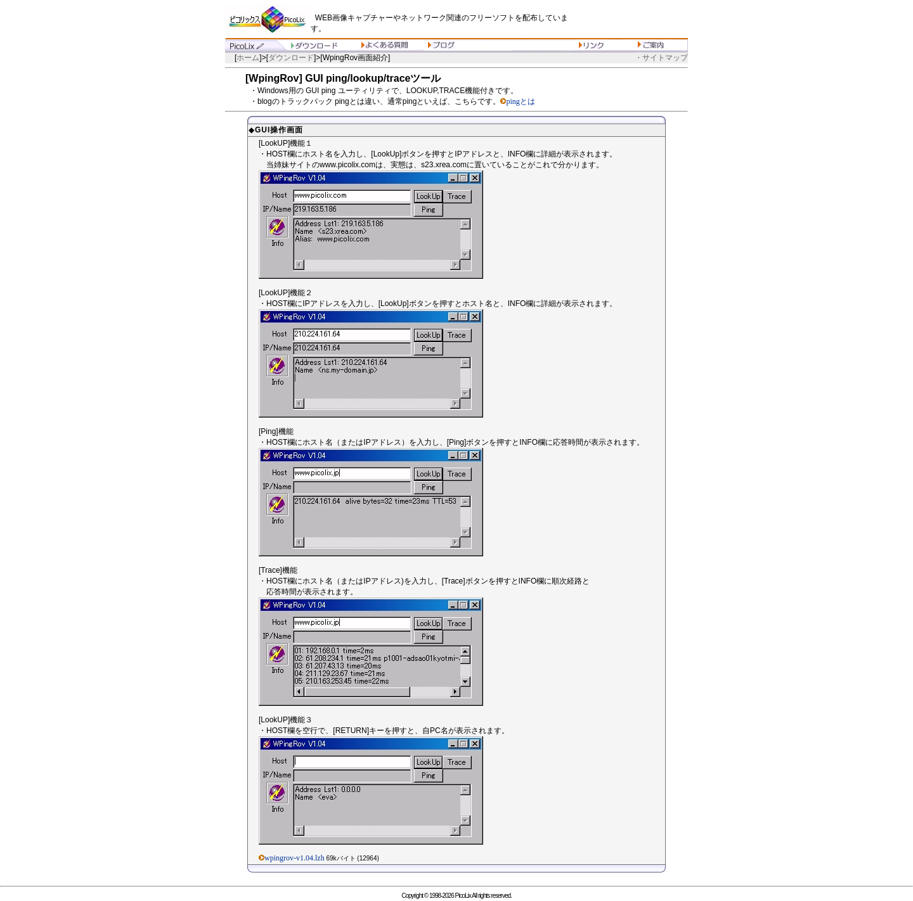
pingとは (520, 101)
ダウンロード (291, 57)
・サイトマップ (661, 57)
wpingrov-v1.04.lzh (294, 857)
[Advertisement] (631, 19)
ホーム (247, 57)
